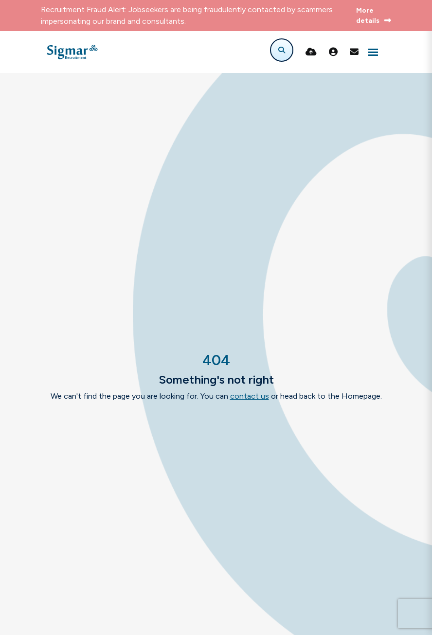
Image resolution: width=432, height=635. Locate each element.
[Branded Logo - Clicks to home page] (72, 52)
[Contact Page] (354, 52)
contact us (249, 396)
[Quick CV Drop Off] (311, 52)
